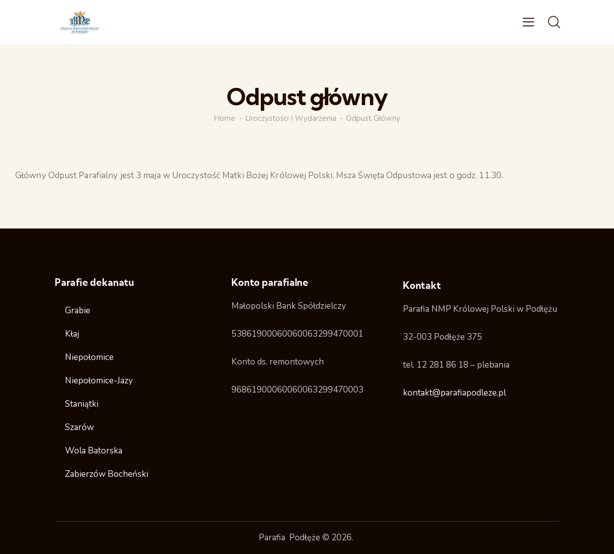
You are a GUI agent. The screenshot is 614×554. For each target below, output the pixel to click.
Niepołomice (89, 357)
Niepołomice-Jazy (99, 380)
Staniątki (81, 404)
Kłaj (72, 334)
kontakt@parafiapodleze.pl (454, 393)
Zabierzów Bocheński (106, 474)
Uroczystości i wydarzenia (291, 118)
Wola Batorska (93, 451)
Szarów (79, 427)
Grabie (77, 310)
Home (224, 118)
